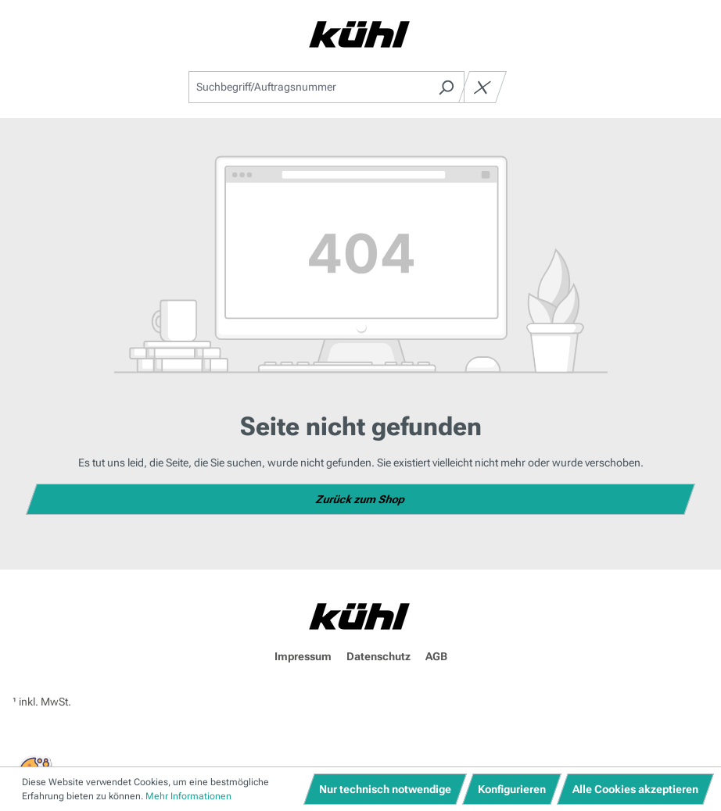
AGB (436, 656)
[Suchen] (446, 87)
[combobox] (308, 87)
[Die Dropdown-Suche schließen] (482, 87)
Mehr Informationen (188, 796)
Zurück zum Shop (360, 499)
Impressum (303, 656)
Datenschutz (378, 656)
